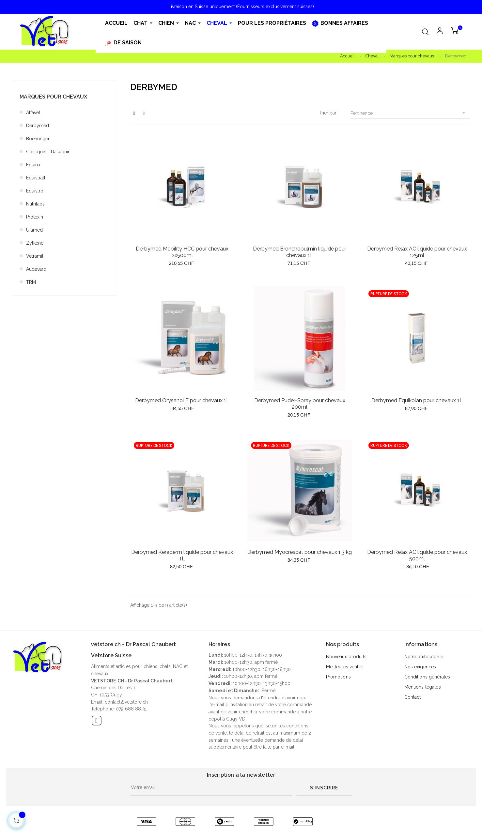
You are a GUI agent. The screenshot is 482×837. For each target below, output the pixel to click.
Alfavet (33, 112)
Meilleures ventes (345, 666)
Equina (33, 164)
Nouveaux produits (346, 656)
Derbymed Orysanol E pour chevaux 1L (182, 400)
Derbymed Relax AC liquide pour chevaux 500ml (417, 555)
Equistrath (36, 177)
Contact (412, 697)
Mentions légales (422, 687)
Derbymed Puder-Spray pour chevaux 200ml (299, 403)
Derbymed (37, 125)
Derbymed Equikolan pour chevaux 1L (417, 400)
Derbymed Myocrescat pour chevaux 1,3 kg (299, 552)
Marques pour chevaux (53, 97)
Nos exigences (420, 666)
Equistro (34, 190)
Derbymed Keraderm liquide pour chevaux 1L (182, 555)
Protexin (34, 217)
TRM (31, 282)
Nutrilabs (35, 203)
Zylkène (34, 243)
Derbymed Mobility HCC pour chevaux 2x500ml (182, 252)
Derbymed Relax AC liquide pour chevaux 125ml (417, 252)
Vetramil (34, 256)
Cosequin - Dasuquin (48, 151)
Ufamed (34, 230)
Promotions (338, 676)
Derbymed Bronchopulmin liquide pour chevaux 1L (299, 252)
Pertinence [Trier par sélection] (410, 113)
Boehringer (38, 138)
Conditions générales (427, 676)
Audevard (36, 269)
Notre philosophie (423, 656)
